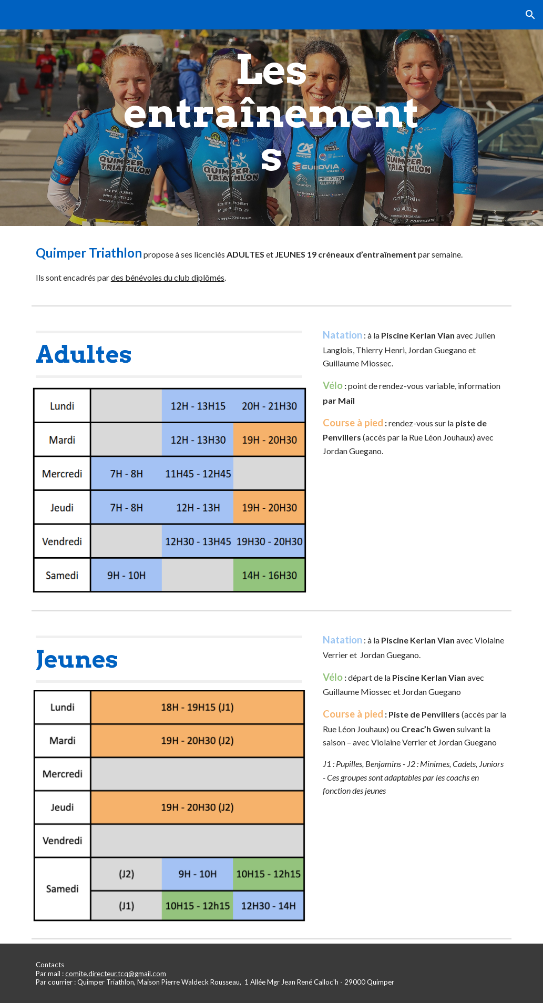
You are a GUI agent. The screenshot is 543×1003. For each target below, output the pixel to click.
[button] (530, 14)
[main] (271, 113)
